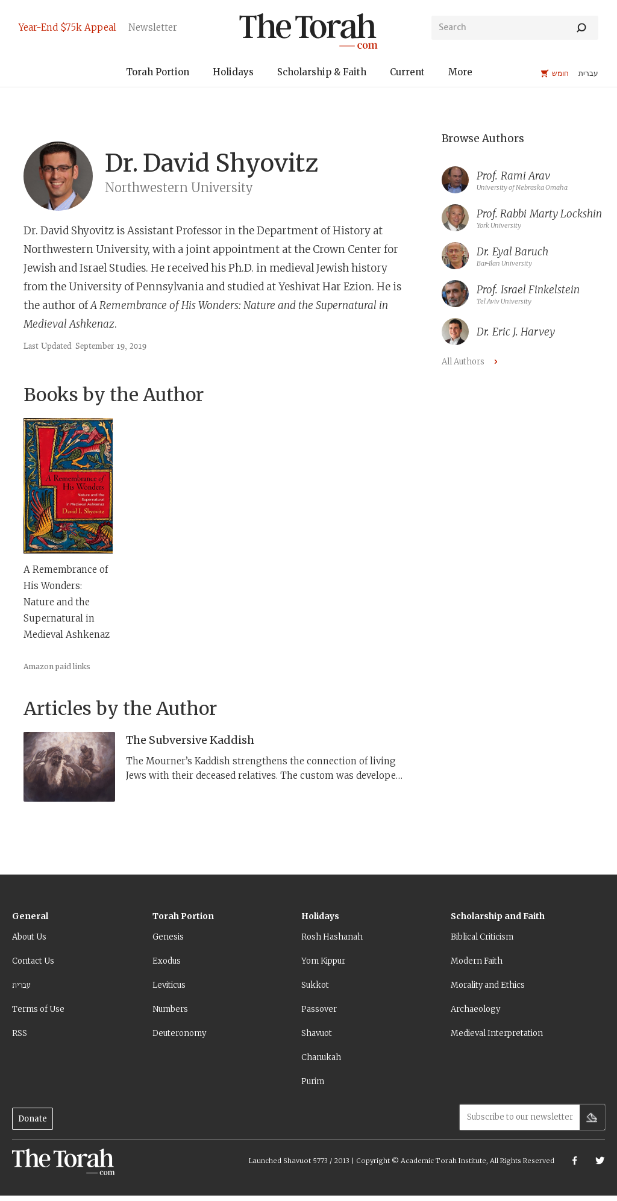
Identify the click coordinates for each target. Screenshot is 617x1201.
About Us (29, 937)
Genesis (168, 937)
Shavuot (316, 1033)
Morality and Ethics (488, 985)
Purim (312, 1081)
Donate (32, 1119)
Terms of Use (38, 1009)
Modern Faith (477, 961)
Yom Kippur (323, 961)
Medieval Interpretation (497, 1033)
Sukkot (315, 985)
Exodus (166, 961)
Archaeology (475, 1009)
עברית (21, 985)
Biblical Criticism (482, 937)
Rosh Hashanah (332, 937)
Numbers (170, 1009)
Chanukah (321, 1057)
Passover (319, 1009)
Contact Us (33, 961)
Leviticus (169, 985)
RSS (19, 1033)
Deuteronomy (179, 1033)
